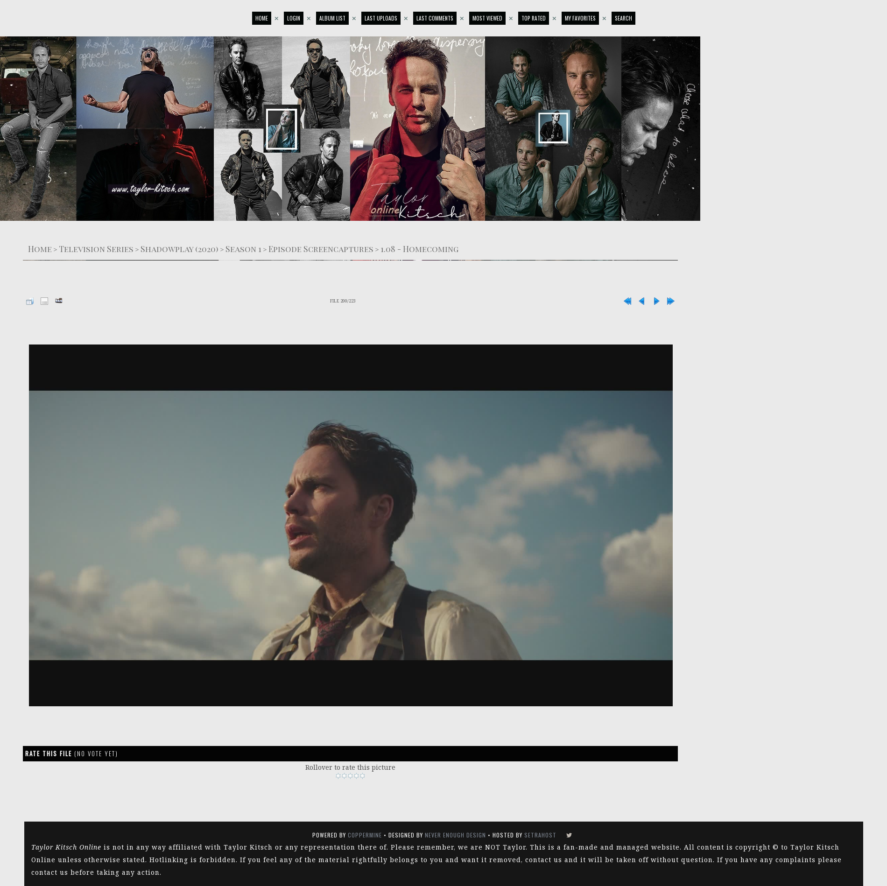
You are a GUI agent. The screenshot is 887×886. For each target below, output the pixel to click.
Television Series (96, 248)
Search (623, 18)
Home (261, 18)
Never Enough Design (455, 835)
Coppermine (365, 835)
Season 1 (243, 248)
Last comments (434, 18)
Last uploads (381, 18)
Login (293, 18)
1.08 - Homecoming (419, 248)
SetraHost (540, 835)
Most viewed (487, 18)
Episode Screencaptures (320, 248)
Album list (332, 18)
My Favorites (580, 18)
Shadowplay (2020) (179, 248)
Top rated (533, 18)
